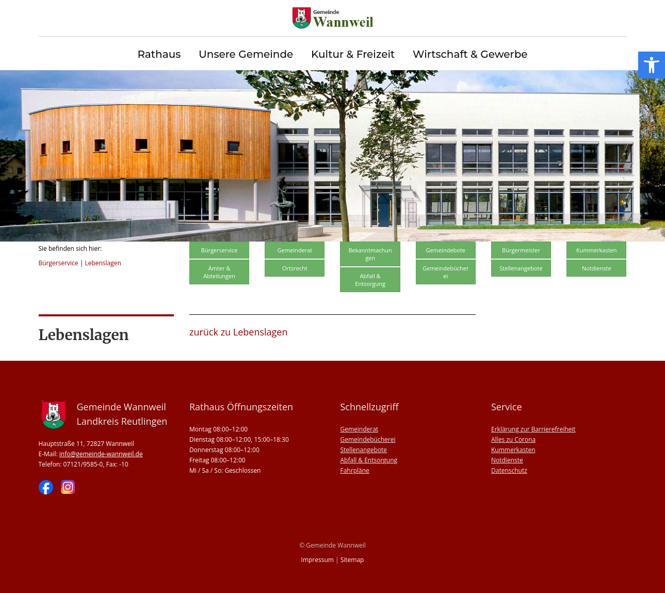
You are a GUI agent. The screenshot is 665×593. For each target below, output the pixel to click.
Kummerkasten (596, 250)
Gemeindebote (445, 250)
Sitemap (352, 559)
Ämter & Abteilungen (219, 272)
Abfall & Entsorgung (370, 279)
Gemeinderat (295, 250)
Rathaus (159, 54)
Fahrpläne (354, 470)
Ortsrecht (294, 268)
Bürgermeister (521, 250)
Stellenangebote (521, 268)
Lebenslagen (103, 263)
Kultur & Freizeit (353, 54)
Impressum (317, 559)
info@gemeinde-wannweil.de (101, 454)
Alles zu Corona (513, 439)
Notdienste (596, 268)
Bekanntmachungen (370, 254)
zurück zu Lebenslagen (238, 332)
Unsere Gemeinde (246, 54)
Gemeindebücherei (445, 272)
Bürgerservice (58, 263)
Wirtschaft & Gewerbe (470, 54)
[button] (651, 65)
